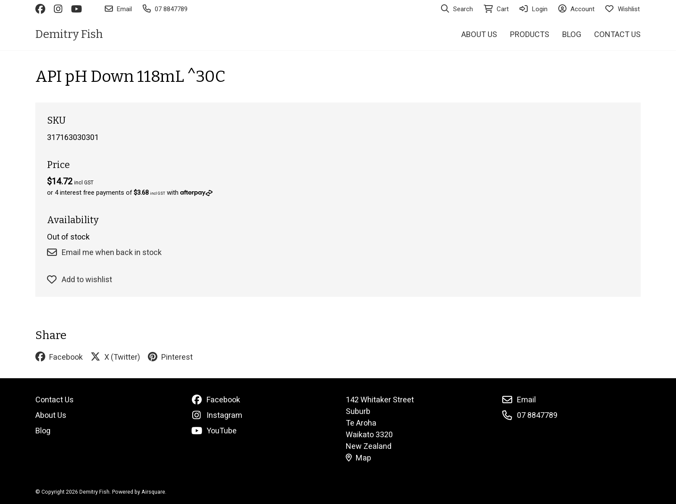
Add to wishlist (79, 279)
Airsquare (153, 491)
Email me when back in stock (104, 252)
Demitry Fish (69, 34)
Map (358, 457)
